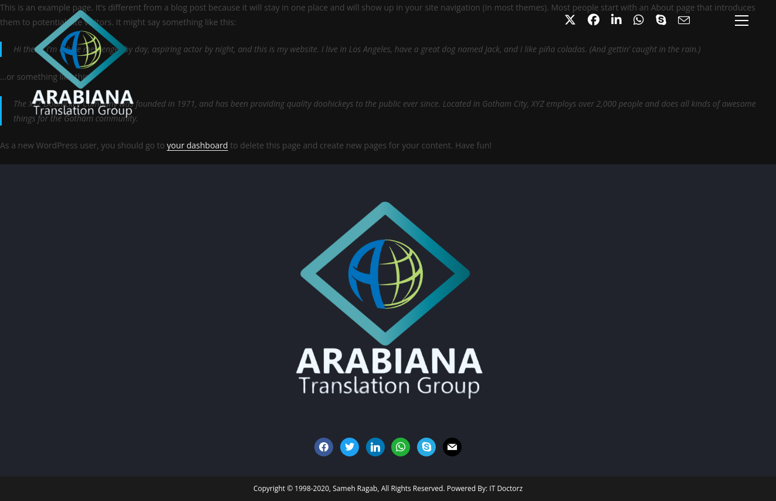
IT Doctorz (506, 488)
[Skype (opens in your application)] (661, 20)
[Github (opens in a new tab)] (639, 20)
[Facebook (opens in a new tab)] (593, 20)
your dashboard (197, 145)
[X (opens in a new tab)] (570, 20)
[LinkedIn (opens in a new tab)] (616, 20)
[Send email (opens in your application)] (681, 20)
